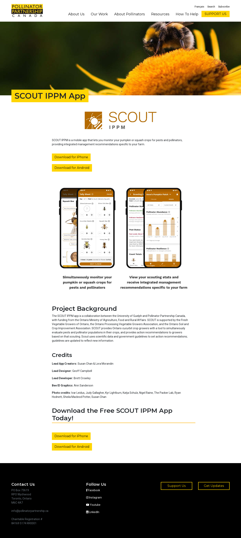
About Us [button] (76, 14)
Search (211, 6)
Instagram (94, 497)
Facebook (93, 490)
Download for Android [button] (71, 168)
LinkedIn (92, 512)
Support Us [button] (176, 486)
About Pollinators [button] (129, 14)
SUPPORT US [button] (215, 14)
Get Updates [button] (214, 486)
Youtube (93, 504)
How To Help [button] (187, 14)
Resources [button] (160, 14)
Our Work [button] (99, 14)
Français (199, 6)
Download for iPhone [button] (71, 157)
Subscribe (224, 6)
